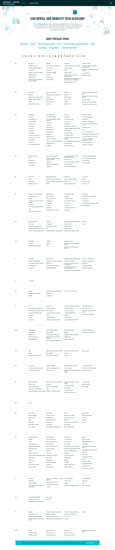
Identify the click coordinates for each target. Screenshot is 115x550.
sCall (30, 441)
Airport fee (49, 70)
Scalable (31, 439)
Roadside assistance (87, 415)
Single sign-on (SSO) (51, 455)
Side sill (48, 450)
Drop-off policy (86, 160)
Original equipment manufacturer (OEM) (72, 371)
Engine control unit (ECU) (70, 179)
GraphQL (84, 221)
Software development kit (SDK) (72, 448)
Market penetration (33, 337)
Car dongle (31, 133)
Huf (47, 245)
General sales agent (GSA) (35, 226)
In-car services (32, 265)
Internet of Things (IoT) (87, 258)
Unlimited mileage (33, 499)
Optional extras (68, 368)
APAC (65, 70)
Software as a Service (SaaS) (71, 446)
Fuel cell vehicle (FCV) (69, 207)
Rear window (32, 426)
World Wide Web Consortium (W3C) (89, 531)
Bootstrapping (67, 97)
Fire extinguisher (33, 196)
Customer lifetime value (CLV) (89, 136)
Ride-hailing (24, 44)
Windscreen (67, 530)
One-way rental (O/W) (34, 370)
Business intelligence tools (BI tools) (89, 93)
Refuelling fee (49, 417)
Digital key (48, 162)
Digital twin (49, 166)
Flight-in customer (50, 198)
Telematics (31, 478)
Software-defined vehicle (70, 450)
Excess (84, 179)
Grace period (67, 228)
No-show (66, 353)
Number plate (85, 351)
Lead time (48, 306)
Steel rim (84, 437)
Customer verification (87, 144)
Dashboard (31, 160)
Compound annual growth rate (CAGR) (71, 138)
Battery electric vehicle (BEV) (36, 97)
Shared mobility (50, 448)
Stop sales (84, 444)
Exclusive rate (85, 183)
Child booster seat (68, 119)
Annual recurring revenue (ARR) (72, 65)
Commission (67, 130)
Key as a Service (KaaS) (34, 293)
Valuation (31, 512)
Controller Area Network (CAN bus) (89, 124)
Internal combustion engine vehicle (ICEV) (76, 44)
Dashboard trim (32, 163)
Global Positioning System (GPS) (72, 221)
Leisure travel (49, 310)
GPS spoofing (67, 226)
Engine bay (67, 176)
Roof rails (84, 420)
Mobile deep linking (69, 330)
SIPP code (49, 457)
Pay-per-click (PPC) (33, 386)
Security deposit (54, 48)
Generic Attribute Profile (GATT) (36, 230)
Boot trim (66, 94)
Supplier (84, 459)
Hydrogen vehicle (68, 241)
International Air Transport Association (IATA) (70, 267)
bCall (30, 101)
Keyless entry (49, 293)
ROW (59, 44)
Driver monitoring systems (88, 158)
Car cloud (31, 128)
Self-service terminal (51, 441)
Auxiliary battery (86, 73)
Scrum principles (33, 448)
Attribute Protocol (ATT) (70, 82)
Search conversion (33, 453)
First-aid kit (31, 204)
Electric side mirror (33, 183)
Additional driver (33, 75)
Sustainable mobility (87, 463)
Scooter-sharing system (34, 446)
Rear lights (31, 422)
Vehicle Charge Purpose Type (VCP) (36, 519)
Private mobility (86, 384)
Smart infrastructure (51, 462)
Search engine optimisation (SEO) (37, 455)
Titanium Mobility (68, 478)
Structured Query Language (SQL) (89, 447)
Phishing (48, 384)
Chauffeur (48, 145)
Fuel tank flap (85, 201)
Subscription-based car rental (89, 450)
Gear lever (31, 224)
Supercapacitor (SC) (87, 456)
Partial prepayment (33, 382)
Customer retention (87, 142)
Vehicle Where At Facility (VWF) (54, 518)
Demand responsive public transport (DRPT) (53, 159)
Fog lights (48, 207)
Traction (66, 483)
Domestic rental (68, 164)
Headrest (31, 243)
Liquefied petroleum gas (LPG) (71, 306)
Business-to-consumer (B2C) (89, 104)
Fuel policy (85, 194)
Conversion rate (86, 127)
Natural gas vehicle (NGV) (35, 355)
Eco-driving (31, 181)
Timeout (48, 486)
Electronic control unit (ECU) (46, 44)
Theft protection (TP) (51, 482)
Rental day (49, 422)
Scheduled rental (33, 444)
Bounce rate (67, 99)
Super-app (84, 454)
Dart (30, 158)
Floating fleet (49, 201)
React (30, 420)
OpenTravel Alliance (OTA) (70, 365)
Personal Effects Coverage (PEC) (54, 382)
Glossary (24, 3)
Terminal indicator (33, 483)
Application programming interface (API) (70, 75)
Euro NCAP (85, 176)
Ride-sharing (85, 413)
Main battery (32, 332)
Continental (85, 119)
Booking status (50, 99)
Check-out (66, 117)
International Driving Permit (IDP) (72, 270)
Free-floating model (69, 194)
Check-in (66, 114)
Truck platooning (86, 478)
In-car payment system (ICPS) (36, 263)
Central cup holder (51, 138)
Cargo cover (49, 127)
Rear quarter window (34, 424)
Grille (83, 224)
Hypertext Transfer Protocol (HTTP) (71, 247)
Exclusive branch (86, 181)
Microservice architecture (52, 334)
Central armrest (50, 136)
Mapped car (31, 334)
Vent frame (67, 516)
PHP (47, 388)
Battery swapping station (35, 99)
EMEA (47, 183)
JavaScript (31, 280)
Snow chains (67, 441)
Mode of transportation (87, 330)
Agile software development (53, 65)
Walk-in (30, 530)
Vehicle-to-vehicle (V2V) (70, 514)
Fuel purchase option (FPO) (89, 196)
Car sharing (49, 122)
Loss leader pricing (87, 306)
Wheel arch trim (50, 530)
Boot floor (48, 104)
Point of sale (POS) (69, 385)
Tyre (83, 483)
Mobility (66, 332)
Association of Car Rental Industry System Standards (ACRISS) (72, 79)
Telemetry (31, 480)
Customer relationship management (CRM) (87, 139)
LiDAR (48, 315)
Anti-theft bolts (68, 68)
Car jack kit (31, 142)
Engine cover (67, 181)
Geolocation (49, 224)
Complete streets (68, 135)
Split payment (67, 457)
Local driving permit (69, 310)
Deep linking (32, 165)
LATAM (30, 317)
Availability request (86, 75)
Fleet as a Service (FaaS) (35, 211)
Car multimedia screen (34, 144)
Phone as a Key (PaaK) (52, 386)
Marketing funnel (33, 339)
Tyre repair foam (86, 485)
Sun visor (84, 452)
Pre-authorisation (68, 390)
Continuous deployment (88, 121)
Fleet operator (49, 194)
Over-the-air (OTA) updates (89, 368)
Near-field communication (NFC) (54, 351)
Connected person (69, 145)
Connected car (68, 143)
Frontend (66, 205)
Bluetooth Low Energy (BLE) (53, 94)
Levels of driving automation (53, 313)
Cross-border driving (87, 132)
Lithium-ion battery (69, 308)
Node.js (66, 355)
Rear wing (48, 413)
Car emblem (32, 139)
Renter (66, 413)
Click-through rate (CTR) (70, 126)
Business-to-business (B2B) (89, 102)
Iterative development (87, 267)
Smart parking (49, 467)
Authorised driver (86, 63)
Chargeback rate (50, 143)
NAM (92, 44)
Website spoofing (33, 535)
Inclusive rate (49, 258)
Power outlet (67, 388)
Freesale (66, 196)
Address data (32, 77)
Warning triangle (33, 532)
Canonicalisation (33, 121)
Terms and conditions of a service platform (54, 479)
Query (30, 402)
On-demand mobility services (36, 368)
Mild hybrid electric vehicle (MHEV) (53, 337)
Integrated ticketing (51, 267)
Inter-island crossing (69, 261)
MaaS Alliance (32, 330)
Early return (31, 176)
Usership (48, 499)
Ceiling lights (49, 132)
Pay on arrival (32, 384)
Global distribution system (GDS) (54, 230)
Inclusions (31, 267)
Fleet (30, 209)
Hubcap (48, 243)
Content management (87, 117)
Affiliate (48, 63)
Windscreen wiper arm (70, 535)
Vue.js (83, 512)
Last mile (31, 315)
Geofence (48, 221)
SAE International (33, 437)
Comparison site (68, 133)
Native (30, 353)
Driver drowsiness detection (89, 156)
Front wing (67, 203)
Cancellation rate (33, 119)
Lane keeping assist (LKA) (35, 313)
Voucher (66, 518)
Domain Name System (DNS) (71, 162)
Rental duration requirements (53, 426)
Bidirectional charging (34, 104)
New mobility (49, 353)
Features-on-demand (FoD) (35, 194)
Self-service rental (50, 439)
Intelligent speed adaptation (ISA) (72, 258)
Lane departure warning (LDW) (36, 310)
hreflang (48, 241)
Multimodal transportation (88, 332)
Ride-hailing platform (69, 426)
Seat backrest (32, 457)
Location (66, 315)
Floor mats (49, 203)
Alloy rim (48, 75)
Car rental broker (50, 114)
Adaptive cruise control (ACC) (36, 72)
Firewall (30, 198)
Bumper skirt (67, 104)
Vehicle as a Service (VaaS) (35, 516)
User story (49, 497)
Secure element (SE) (34, 464)
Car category (42, 48)
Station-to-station (68, 467)
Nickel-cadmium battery (52, 355)
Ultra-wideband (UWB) (34, 497)
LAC (30, 306)
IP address (84, 263)
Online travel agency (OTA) (53, 368)
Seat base (31, 460)
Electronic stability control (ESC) (54, 181)
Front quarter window (69, 201)
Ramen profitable (33, 415)
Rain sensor (31, 413)
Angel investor (50, 79)
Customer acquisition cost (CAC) (90, 134)
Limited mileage (50, 317)
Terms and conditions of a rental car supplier (36, 486)
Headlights (31, 241)
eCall (30, 179)
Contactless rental (86, 114)
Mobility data (67, 337)
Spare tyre (66, 453)
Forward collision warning (52, 210)
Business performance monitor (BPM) (90, 96)
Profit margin (85, 386)
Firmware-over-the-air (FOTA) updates (36, 201)
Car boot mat (32, 123)
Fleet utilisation (50, 196)
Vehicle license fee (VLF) (69, 48)
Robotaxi (84, 417)
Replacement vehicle (69, 415)
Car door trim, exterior (34, 135)
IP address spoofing (87, 265)
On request (31, 365)
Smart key (48, 464)
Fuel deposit (67, 210)
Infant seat (48, 263)
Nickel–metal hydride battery (71, 351)
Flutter (48, 205)
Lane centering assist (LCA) (35, 308)
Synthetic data (85, 466)
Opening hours (50, 370)
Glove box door (68, 224)
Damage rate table (33, 156)
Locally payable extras (69, 313)
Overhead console (86, 370)
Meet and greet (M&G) (51, 330)
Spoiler (66, 460)
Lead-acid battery (50, 308)
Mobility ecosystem (69, 339)
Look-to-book (67, 317)
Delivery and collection (52, 156)
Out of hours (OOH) (87, 365)
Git (47, 228)
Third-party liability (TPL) (52, 484)
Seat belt (31, 462)
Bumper (66, 101)
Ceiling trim (49, 134)
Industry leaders (34, 3)
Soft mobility (67, 444)
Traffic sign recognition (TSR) (71, 485)
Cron (83, 129)
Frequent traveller (68, 198)
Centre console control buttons (54, 141)
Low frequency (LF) (87, 308)
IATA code (31, 258)
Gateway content (33, 221)
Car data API (32, 130)
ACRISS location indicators (35, 68)
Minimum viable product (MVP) (54, 340)
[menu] (111, 3)
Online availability (50, 365)
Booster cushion (50, 101)
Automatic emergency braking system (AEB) (89, 66)
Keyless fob (49, 295)
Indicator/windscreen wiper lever (54, 261)
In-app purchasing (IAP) (34, 261)
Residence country (69, 417)
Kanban (30, 291)
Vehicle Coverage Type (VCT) (53, 512)
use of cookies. (90, 542)
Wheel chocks (49, 532)
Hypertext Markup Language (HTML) (71, 244)
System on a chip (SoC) (88, 468)
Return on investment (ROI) (71, 422)
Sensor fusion (49, 444)
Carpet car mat (50, 129)
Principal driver (86, 382)
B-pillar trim (31, 92)
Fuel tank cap (85, 198)
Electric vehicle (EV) (51, 176)
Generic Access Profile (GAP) (36, 228)
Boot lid (66, 92)
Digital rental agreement (52, 164)
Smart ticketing (68, 439)
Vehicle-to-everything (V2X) (71, 512)
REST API (66, 420)
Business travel (86, 99)
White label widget (51, 535)
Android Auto (49, 77)
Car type (48, 125)
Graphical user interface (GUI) (71, 230)
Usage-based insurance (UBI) (36, 501)
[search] (75, 12)
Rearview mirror (50, 415)
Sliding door (49, 460)
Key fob (33, 44)
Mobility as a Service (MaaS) (71, 334)
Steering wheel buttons (88, 441)
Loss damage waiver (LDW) (71, 319)
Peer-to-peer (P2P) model (35, 388)
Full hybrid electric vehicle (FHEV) (90, 203)
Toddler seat (67, 480)
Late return (31, 319)
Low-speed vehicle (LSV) (88, 314)
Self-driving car (50, 437)
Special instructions (69, 455)
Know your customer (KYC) (71, 291)
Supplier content (86, 461)
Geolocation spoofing (51, 226)
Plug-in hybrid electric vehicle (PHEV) (71, 382)
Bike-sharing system (51, 92)
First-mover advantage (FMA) (36, 206)
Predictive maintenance (70, 392)
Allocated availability (51, 72)
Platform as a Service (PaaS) (53, 391)
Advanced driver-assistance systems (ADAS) (35, 80)
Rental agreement (50, 420)
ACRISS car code (33, 65)
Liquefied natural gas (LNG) (53, 319)
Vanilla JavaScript (33, 514)
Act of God (31, 70)
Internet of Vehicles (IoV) (88, 261)
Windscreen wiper (68, 532)
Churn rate (67, 121)
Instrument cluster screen (52, 265)
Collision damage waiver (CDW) (72, 128)
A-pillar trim (31, 63)
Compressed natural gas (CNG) (72, 141)
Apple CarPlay (67, 72)
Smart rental (67, 437)
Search (30, 450)
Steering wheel (86, 439)
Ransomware (32, 417)
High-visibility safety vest (35, 245)
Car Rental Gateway (42, 24)
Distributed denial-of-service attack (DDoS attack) (71, 156)
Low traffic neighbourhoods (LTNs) (89, 311)
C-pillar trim (31, 114)
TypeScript (85, 480)
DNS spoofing (67, 159)
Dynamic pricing (86, 163)
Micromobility (49, 332)
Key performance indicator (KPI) (54, 291)
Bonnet (48, 97)
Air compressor (50, 68)
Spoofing (66, 462)
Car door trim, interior (34, 137)
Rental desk (49, 424)
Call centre (31, 117)
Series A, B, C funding (51, 446)
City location (67, 123)
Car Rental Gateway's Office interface (53, 119)
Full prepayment (86, 205)
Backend (31, 94)
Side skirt (48, 453)
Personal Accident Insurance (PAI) (37, 391)
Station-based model (69, 464)
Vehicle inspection (50, 514)
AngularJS (66, 63)
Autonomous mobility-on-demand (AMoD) (90, 70)
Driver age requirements (70, 166)
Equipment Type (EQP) (70, 183)
